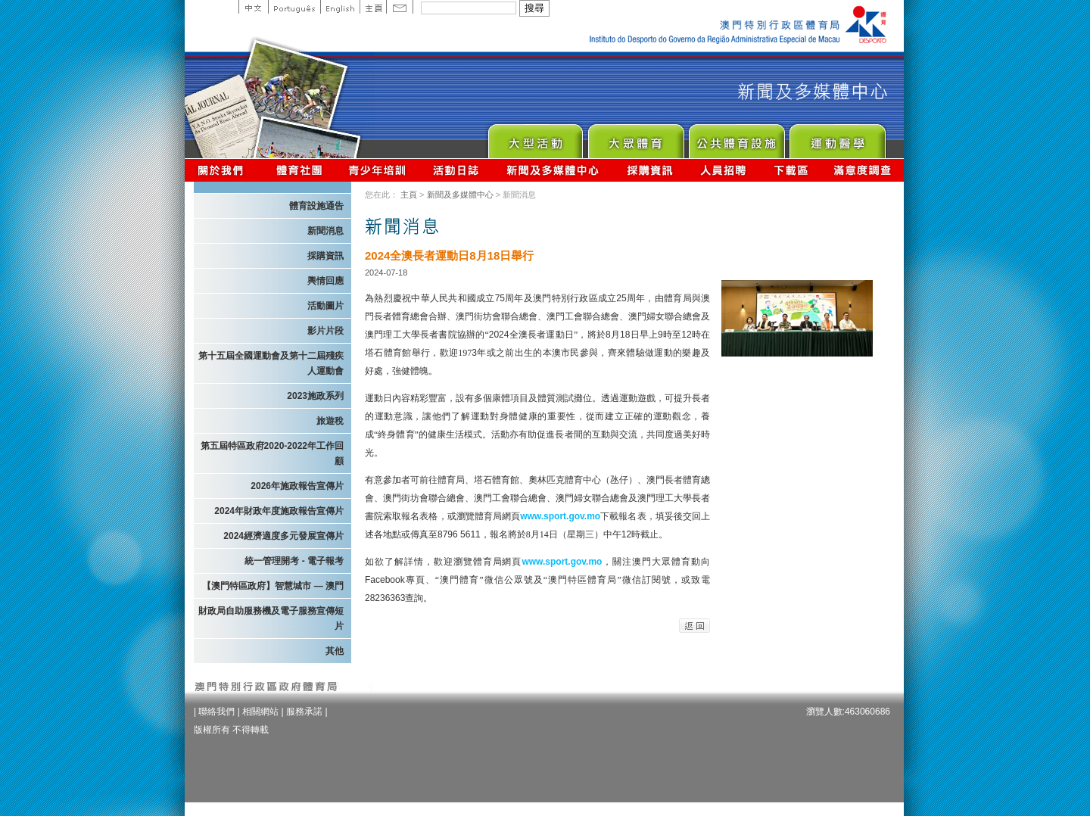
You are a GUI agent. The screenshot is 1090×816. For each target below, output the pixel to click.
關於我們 (223, 170)
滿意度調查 (863, 170)
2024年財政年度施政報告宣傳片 (279, 511)
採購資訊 (650, 170)
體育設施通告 (316, 206)
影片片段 (325, 330)
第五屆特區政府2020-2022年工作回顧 (272, 453)
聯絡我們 (216, 711)
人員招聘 (723, 170)
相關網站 (260, 711)
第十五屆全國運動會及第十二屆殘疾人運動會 (271, 363)
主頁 (373, 7)
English (340, 7)
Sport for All (635, 137)
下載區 (791, 170)
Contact (399, 7)
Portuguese (294, 7)
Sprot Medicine (836, 137)
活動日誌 (457, 170)
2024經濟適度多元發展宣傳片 (283, 536)
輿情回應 (325, 281)
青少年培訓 (377, 170)
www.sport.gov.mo (560, 516)
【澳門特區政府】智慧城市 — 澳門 (273, 586)
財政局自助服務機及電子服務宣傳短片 (271, 618)
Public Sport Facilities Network (736, 137)
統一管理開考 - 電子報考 (294, 561)
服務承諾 (304, 711)
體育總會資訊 (299, 170)
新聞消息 (325, 231)
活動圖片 (325, 306)
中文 (253, 7)
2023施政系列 (315, 396)
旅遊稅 (330, 421)
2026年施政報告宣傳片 (297, 486)
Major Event (534, 137)
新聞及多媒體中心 (553, 170)
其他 (334, 651)
